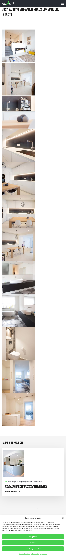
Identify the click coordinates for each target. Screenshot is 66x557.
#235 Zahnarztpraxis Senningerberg (26, 486)
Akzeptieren (33, 537)
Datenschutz (35, 554)
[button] (63, 518)
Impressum (43, 554)
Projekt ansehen (11, 492)
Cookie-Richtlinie (24, 554)
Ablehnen (33, 543)
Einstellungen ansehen (33, 549)
